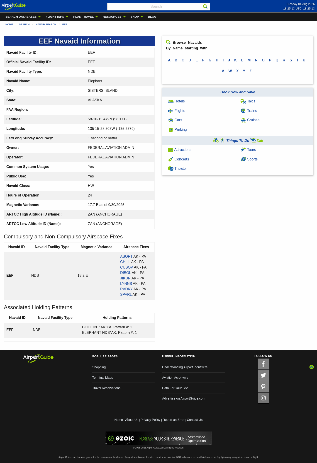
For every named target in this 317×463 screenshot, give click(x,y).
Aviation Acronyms (175, 377)
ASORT (126, 256)
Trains (249, 111)
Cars (175, 120)
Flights (176, 111)
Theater (177, 168)
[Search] (205, 6)
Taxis (248, 101)
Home (9, 24)
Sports (249, 159)
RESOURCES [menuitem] (112, 16)
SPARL (126, 294)
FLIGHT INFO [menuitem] (55, 16)
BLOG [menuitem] (152, 16)
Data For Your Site (175, 388)
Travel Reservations (106, 388)
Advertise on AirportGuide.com (183, 398)
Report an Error (173, 420)
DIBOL (125, 273)
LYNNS (126, 284)
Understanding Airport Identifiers (184, 367)
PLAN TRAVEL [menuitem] (83, 16)
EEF (64, 24)
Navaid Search (46, 24)
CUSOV (126, 267)
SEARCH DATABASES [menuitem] (21, 16)
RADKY (126, 289)
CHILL (125, 262)
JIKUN (125, 278)
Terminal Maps (102, 377)
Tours (248, 150)
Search (24, 24)
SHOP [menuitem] (135, 16)
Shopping (99, 367)
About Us (131, 420)
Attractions (179, 150)
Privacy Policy (150, 420)
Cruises (250, 120)
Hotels (176, 101)
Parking (177, 129)
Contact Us (194, 420)
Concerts (178, 159)
